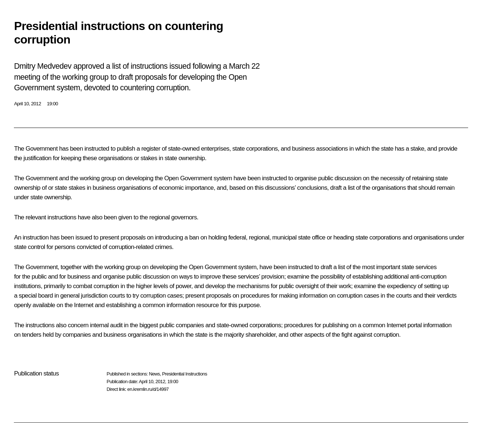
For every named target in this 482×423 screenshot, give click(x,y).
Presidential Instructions (184, 374)
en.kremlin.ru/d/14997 (147, 389)
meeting (27, 77)
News (154, 374)
